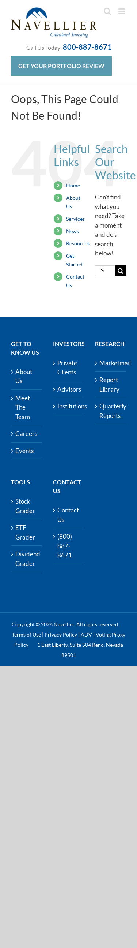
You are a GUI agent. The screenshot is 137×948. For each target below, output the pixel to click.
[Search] (120, 270)
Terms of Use (26, 634)
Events (24, 451)
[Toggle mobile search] (107, 11)
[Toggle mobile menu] (122, 11)
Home (73, 185)
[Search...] (105, 270)
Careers (26, 433)
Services (75, 219)
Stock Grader (25, 506)
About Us (23, 376)
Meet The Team (22, 407)
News (72, 231)
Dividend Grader (26, 558)
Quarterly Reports (110, 410)
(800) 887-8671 (64, 546)
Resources (78, 243)
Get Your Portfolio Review (61, 65)
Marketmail (110, 363)
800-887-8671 (87, 46)
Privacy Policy (61, 634)
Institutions (68, 406)
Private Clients (67, 367)
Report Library (109, 384)
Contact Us (68, 514)
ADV (86, 634)
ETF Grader (25, 532)
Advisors (68, 389)
